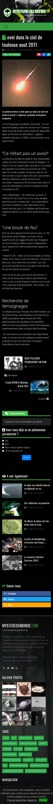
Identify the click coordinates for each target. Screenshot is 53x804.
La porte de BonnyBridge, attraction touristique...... (35, 540)
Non (7, 444)
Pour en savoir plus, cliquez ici (22, 800)
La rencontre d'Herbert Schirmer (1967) (34, 558)
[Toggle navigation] (6, 26)
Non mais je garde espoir (17, 447)
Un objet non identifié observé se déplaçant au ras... (37, 486)
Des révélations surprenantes (37, 503)
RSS (7, 605)
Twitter (9, 599)
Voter (26, 457)
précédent (10, 375)
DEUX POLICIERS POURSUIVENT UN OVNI (35, 360)
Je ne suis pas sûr (14, 451)
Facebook (10, 593)
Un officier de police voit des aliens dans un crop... (36, 522)
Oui (6, 440)
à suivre (43, 398)
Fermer (43, 800)
